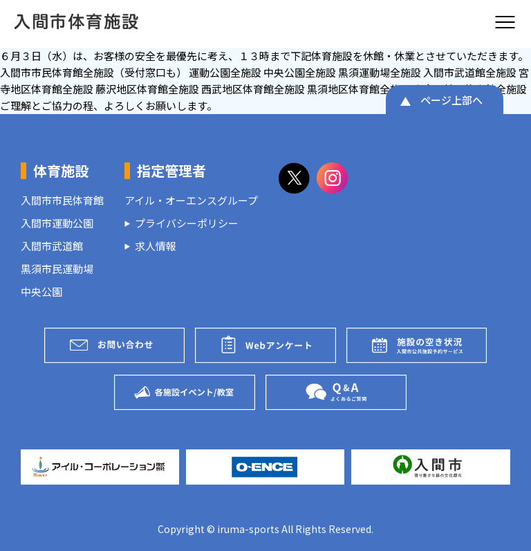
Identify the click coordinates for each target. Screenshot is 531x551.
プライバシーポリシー (187, 223)
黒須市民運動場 (57, 268)
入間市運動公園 (57, 223)
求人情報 (155, 246)
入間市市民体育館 (62, 200)
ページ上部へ (451, 100)
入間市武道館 (52, 246)
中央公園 (41, 291)
